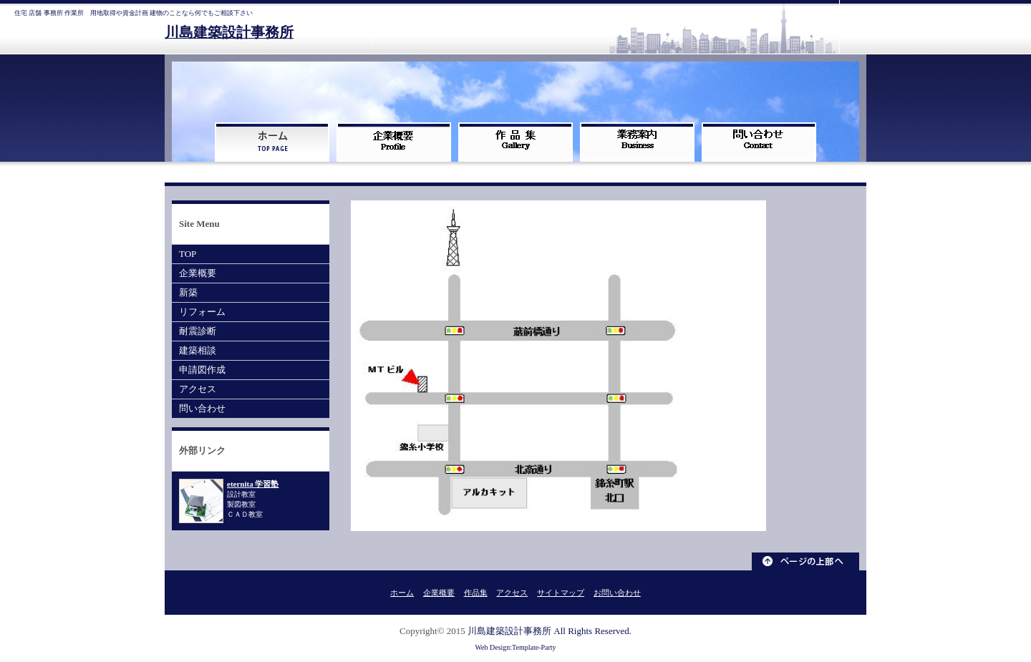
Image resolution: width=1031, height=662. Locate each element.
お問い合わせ (617, 592)
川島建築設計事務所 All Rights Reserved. (549, 631)
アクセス (197, 389)
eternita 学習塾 (253, 484)
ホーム (402, 592)
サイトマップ (560, 592)
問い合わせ (202, 408)
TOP (187, 253)
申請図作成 (202, 369)
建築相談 (197, 350)
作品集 (476, 592)
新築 (188, 292)
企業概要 (197, 273)
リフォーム (202, 311)
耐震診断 (197, 331)
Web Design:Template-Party (515, 647)
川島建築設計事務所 (229, 32)
